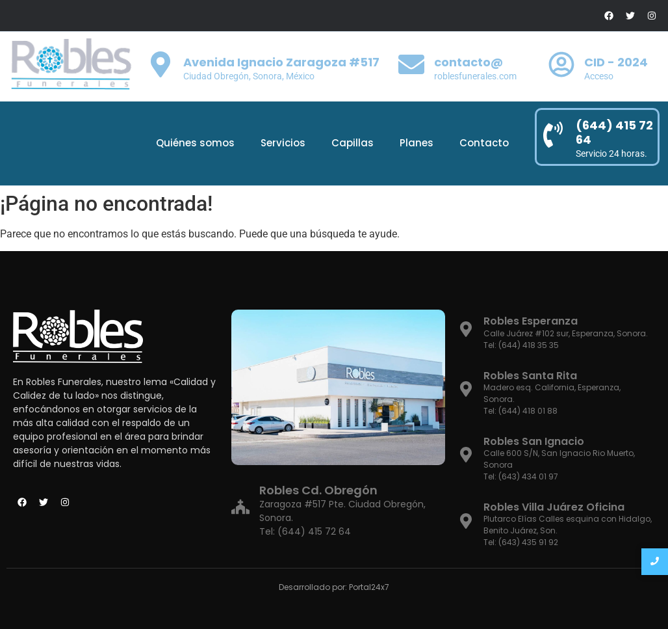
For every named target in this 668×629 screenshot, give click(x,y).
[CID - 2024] (561, 66)
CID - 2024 (616, 62)
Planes (416, 143)
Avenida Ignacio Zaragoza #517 (281, 62)
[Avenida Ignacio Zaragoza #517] (160, 66)
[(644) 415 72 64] (553, 137)
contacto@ (468, 62)
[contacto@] (411, 66)
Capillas (352, 143)
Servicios (283, 143)
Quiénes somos (195, 143)
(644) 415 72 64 (614, 132)
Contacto (484, 143)
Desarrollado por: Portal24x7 (334, 587)
